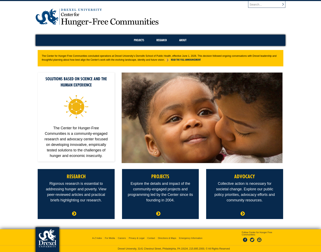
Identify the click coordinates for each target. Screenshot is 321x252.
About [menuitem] (182, 40)
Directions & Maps (167, 238)
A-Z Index (97, 238)
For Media (110, 238)
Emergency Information (190, 238)
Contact (151, 238)
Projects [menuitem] (139, 40)
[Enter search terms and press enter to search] (266, 4)
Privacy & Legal (136, 238)
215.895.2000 (196, 248)
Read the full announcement (186, 59)
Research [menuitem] (161, 40)
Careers (122, 238)
